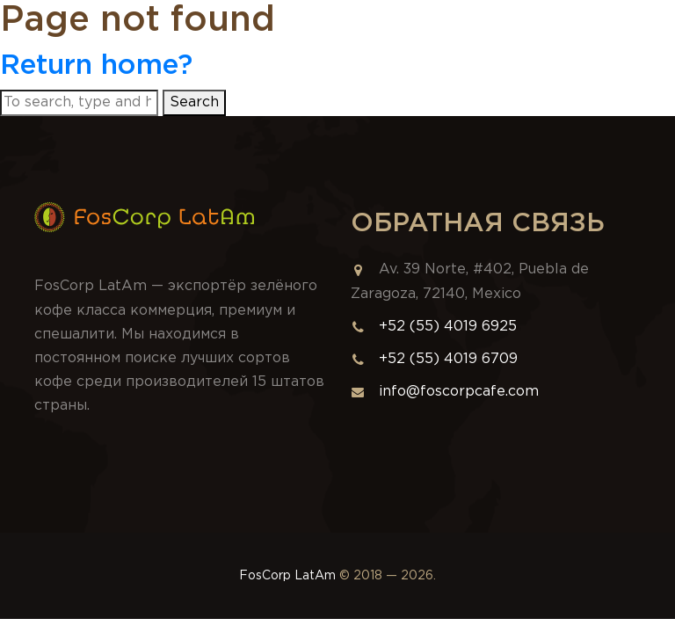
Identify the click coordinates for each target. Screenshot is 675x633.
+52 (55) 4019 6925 (448, 326)
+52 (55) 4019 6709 (448, 359)
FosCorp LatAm (287, 576)
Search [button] (194, 102)
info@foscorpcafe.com (445, 391)
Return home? (96, 66)
